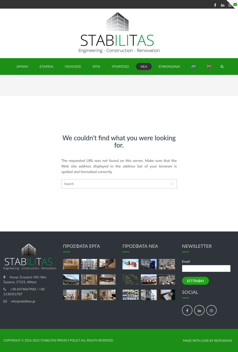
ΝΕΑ (144, 66)
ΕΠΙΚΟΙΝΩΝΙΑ (169, 66)
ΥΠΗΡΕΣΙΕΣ (120, 66)
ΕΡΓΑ (96, 66)
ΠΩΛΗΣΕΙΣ (73, 66)
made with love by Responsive (207, 340)
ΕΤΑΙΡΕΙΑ (46, 66)
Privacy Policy (68, 340)
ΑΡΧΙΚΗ (22, 66)
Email (186, 261)
